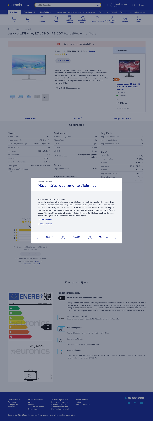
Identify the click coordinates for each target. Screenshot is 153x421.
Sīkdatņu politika (45, 220)
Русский (48, 182)
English (41, 182)
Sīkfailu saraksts (45, 224)
